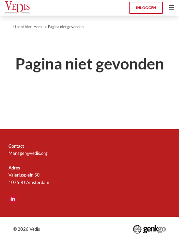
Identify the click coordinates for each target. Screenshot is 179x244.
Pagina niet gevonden (66, 26)
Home (38, 26)
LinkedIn (13, 199)
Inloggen (146, 7)
